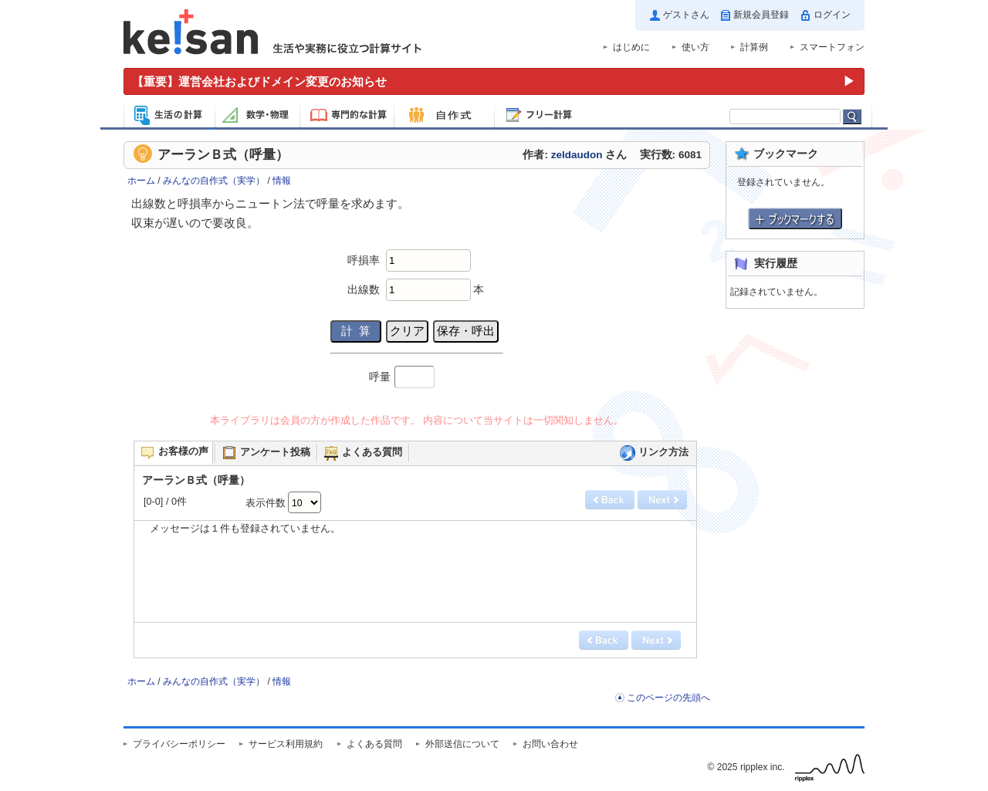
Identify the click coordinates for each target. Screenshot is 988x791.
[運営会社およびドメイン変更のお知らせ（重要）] (494, 81)
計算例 (754, 47)
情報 (281, 180)
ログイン (832, 14)
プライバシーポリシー (179, 744)
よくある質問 (374, 744)
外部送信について (462, 744)
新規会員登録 (761, 14)
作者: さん (575, 155)
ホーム (141, 180)
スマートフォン (832, 47)
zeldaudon (577, 155)
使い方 (695, 47)
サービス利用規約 (286, 744)
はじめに (631, 47)
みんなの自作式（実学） (214, 180)
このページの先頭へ (668, 697)
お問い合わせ (550, 744)
